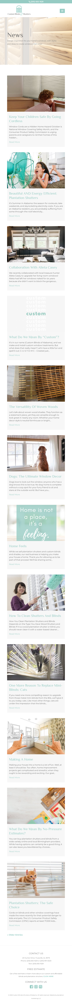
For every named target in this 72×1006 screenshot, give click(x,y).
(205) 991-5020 (45, 961)
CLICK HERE (48, 976)
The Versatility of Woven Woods (33, 407)
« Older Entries (15, 935)
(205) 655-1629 (32, 961)
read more (14, 142)
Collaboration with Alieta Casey (33, 267)
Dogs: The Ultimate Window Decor (35, 476)
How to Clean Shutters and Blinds (35, 616)
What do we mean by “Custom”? (34, 337)
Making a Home (21, 759)
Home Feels (18, 546)
